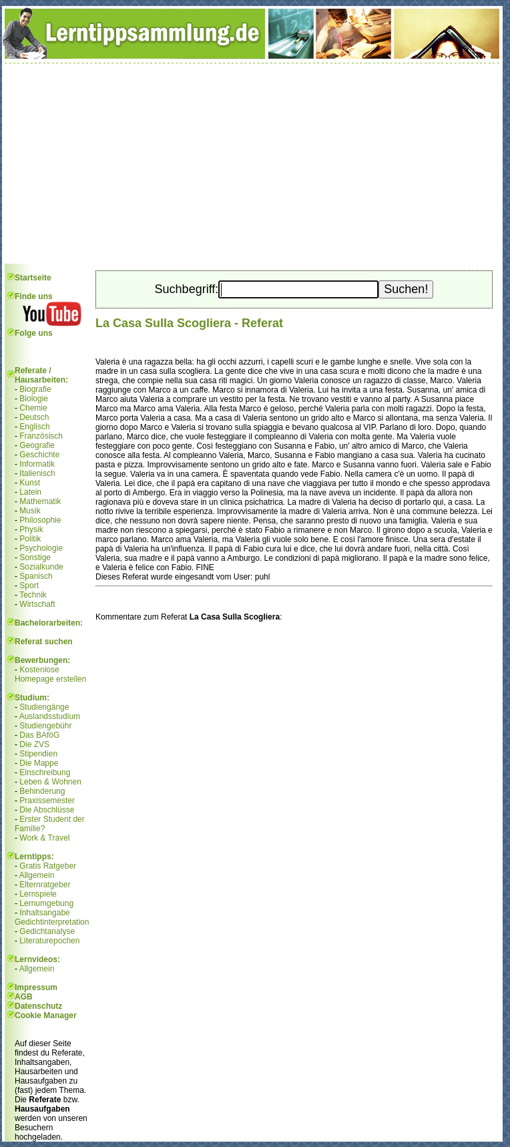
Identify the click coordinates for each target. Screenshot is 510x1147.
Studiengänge (44, 707)
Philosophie (40, 520)
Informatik (37, 464)
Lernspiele (37, 894)
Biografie (35, 389)
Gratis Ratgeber (47, 866)
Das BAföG (39, 735)
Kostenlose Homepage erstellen (50, 674)
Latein (30, 492)
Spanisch (35, 576)
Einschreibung (44, 772)
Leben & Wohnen (50, 781)
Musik (29, 510)
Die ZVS (34, 744)
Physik (31, 529)
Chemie (33, 408)
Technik (33, 595)
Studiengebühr (45, 725)
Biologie (33, 398)
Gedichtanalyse (47, 931)
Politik (30, 538)
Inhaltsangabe (44, 912)
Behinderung (42, 791)
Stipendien (38, 753)
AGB (24, 996)
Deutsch (34, 417)
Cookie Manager (46, 1015)
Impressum (36, 987)
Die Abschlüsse (46, 810)
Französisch (41, 436)
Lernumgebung (46, 903)
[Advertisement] (252, 163)
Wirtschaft (37, 604)
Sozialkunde (41, 566)
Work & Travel (44, 838)
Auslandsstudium (49, 716)
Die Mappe (38, 763)
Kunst (29, 482)
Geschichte (39, 454)
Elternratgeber (44, 884)
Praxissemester (47, 800)
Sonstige (35, 557)
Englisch (34, 426)
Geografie (37, 445)
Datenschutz (38, 1006)
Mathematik (40, 501)
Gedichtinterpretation (52, 922)
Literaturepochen (49, 940)
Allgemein (37, 875)
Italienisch (37, 473)
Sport (29, 585)
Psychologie (41, 548)
